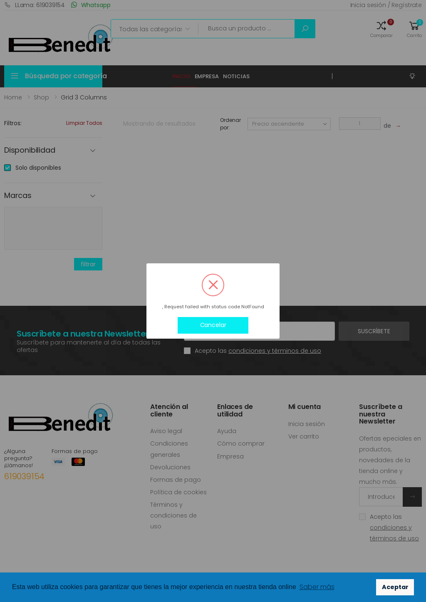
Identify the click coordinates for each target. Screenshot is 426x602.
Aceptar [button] (395, 587)
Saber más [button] (317, 587)
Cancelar (213, 325)
